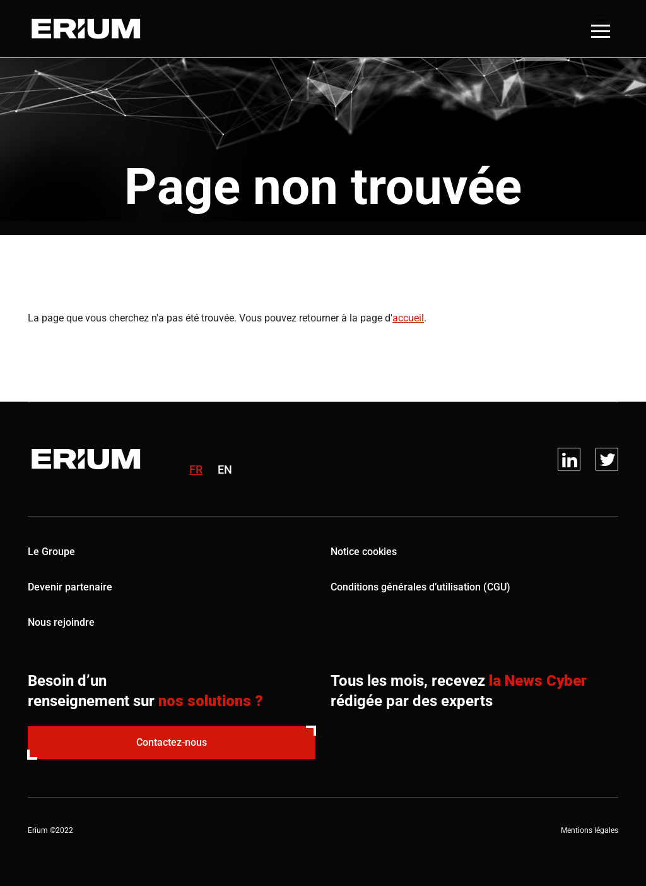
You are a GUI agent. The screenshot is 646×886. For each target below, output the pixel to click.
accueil (408, 318)
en (225, 469)
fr (196, 469)
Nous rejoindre (61, 622)
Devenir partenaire (70, 587)
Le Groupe (51, 552)
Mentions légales (589, 830)
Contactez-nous (171, 742)
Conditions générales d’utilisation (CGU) (420, 587)
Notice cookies (364, 552)
